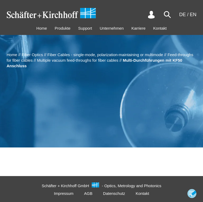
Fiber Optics (32, 54)
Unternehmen (112, 28)
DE (182, 14)
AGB (88, 193)
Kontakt (160, 28)
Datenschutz (114, 193)
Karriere (138, 28)
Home (41, 28)
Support (85, 28)
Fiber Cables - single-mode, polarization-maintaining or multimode (105, 54)
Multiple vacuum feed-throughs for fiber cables (77, 60)
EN (193, 14)
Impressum (63, 193)
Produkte (63, 28)
